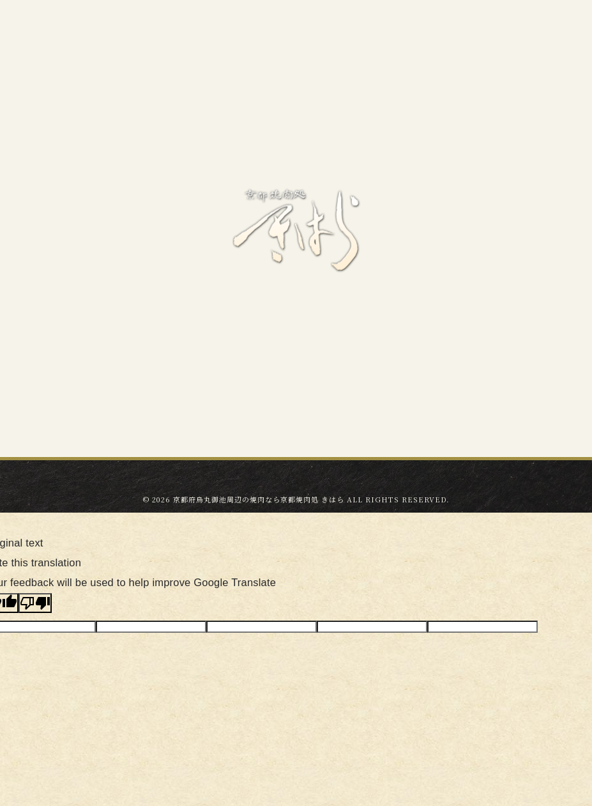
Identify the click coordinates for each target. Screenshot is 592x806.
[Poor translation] (35, 603)
